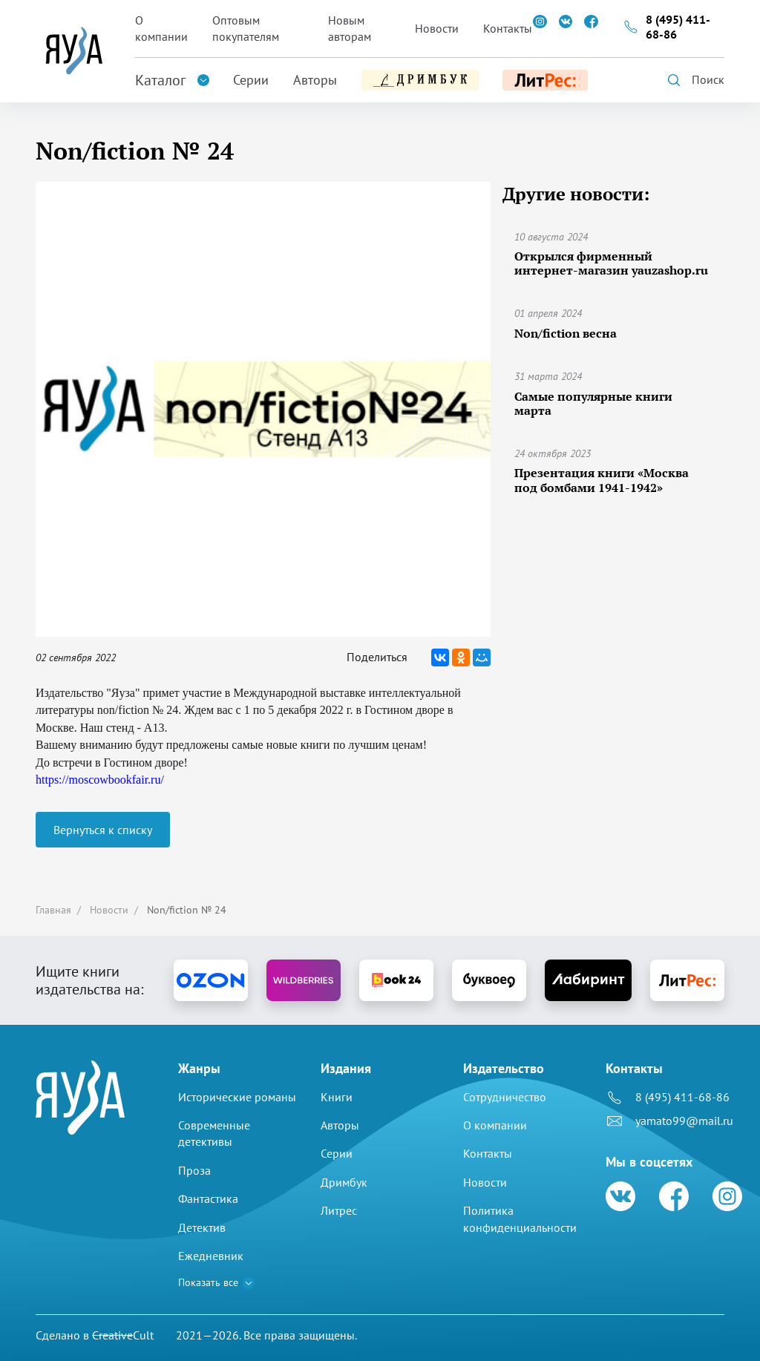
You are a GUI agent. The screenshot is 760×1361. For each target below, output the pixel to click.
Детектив (202, 1227)
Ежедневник (210, 1255)
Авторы (315, 79)
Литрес (339, 1210)
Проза (194, 1170)
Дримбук (344, 1182)
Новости (437, 28)
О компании (161, 28)
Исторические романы (237, 1096)
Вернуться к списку (102, 829)
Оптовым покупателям (245, 28)
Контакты (507, 28)
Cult (123, 1335)
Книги (337, 1096)
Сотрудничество (504, 1096)
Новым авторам (349, 28)
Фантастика (208, 1198)
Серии (251, 79)
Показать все (208, 1282)
